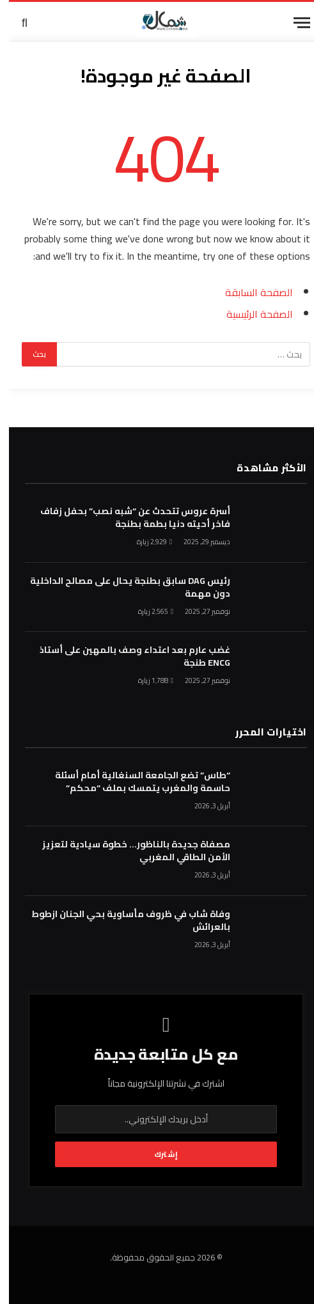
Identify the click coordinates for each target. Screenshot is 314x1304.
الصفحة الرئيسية (250, 314)
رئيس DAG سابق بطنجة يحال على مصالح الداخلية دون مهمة (121, 587)
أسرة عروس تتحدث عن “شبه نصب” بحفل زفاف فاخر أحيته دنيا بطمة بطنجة (126, 517)
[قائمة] (293, 22)
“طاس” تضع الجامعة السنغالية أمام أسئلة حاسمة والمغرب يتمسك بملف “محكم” (133, 781)
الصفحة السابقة (250, 292)
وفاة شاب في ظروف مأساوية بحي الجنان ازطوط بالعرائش (121, 920)
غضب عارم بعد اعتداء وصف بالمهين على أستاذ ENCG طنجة (126, 656)
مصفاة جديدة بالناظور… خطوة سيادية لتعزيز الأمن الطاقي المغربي (127, 850)
